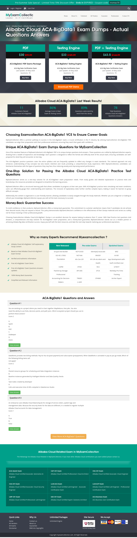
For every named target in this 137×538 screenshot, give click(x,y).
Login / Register (14, 8)
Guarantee (104, 16)
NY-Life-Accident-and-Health (98, 262)
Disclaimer (13, 529)
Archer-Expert (117, 279)
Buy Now (25, 78)
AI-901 (116, 256)
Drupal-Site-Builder (61, 252)
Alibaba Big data (29, 26)
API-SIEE (79, 272)
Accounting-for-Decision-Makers (61, 281)
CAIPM (61, 268)
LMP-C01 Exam (14, 498)
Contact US (125, 16)
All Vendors (94, 16)
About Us (74, 16)
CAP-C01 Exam (56, 472)
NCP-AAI (79, 256)
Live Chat (29, 8)
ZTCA (98, 272)
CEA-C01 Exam (98, 472)
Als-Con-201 (79, 260)
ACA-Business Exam (100, 498)
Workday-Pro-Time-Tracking (116, 273)
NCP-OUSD (79, 252)
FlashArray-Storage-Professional (61, 273)
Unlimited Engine (56, 522)
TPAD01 (79, 279)
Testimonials (115, 16)
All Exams (12, 527)
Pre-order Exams (89, 247)
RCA (98, 268)
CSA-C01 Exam (14, 485)
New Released (62, 247)
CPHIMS (98, 279)
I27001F (116, 268)
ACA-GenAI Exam (15, 472)
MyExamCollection (20, 16)
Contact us (33, 522)
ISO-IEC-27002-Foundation (61, 258)
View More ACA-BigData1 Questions (68, 437)
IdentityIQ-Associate (98, 252)
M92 (116, 252)
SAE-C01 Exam (56, 498)
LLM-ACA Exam (56, 485)
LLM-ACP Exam (98, 485)
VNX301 (98, 256)
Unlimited (84, 16)
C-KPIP (79, 283)
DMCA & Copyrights (36, 529)
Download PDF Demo (68, 87)
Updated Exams (116, 247)
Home (66, 16)
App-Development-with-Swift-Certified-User (116, 262)
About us (32, 524)
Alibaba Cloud (17, 26)
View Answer (14, 346)
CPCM (79, 268)
